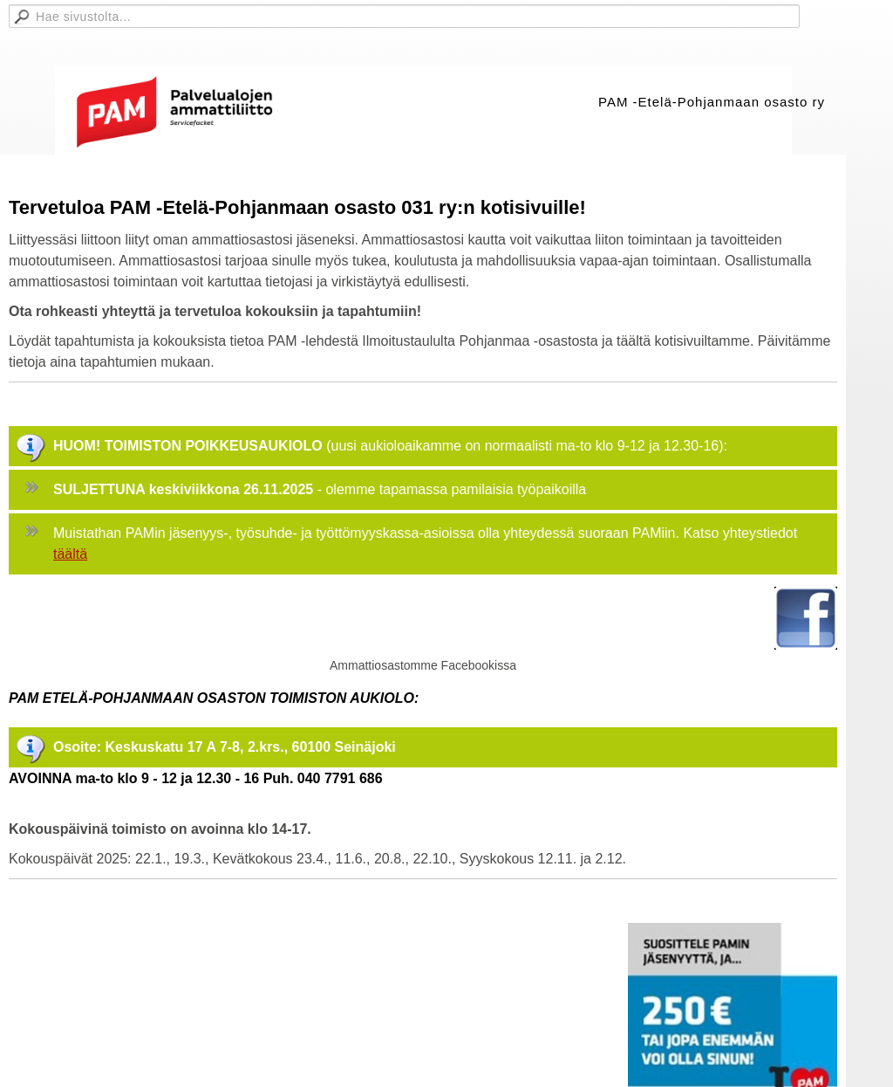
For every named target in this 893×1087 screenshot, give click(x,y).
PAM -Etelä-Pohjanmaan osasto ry (711, 101)
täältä (70, 554)
